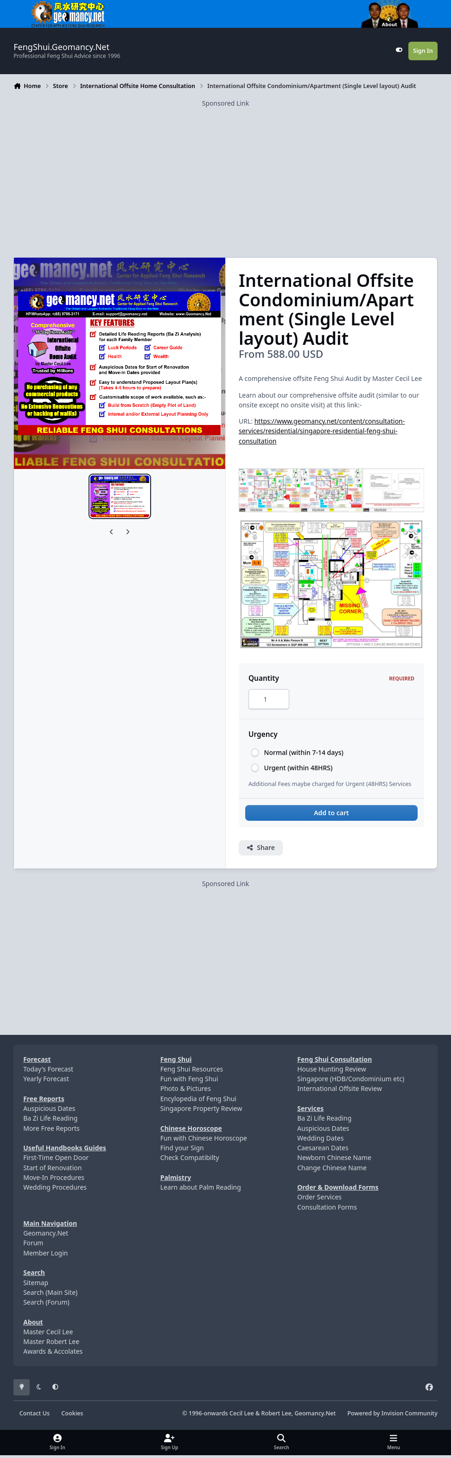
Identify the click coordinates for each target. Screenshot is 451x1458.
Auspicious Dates (49, 1111)
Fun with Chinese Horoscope (203, 1140)
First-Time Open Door (56, 1160)
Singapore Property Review (201, 1111)
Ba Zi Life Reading (50, 1120)
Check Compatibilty (189, 1160)
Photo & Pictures (185, 1091)
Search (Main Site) (50, 1295)
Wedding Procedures (55, 1189)
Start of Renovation (52, 1170)
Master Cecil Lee (48, 1334)
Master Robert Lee (51, 1344)
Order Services (319, 1199)
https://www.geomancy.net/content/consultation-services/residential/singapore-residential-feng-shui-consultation (322, 431)
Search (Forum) (46, 1304)
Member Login (45, 1255)
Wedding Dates (320, 1140)
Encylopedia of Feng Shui (198, 1101)
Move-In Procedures (53, 1180)
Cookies (72, 1416)
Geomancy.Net (45, 1235)
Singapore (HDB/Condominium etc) (350, 1081)
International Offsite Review (339, 1091)
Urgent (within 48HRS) (298, 770)
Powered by (392, 1416)
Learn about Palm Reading (200, 1189)
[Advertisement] (225, 173)
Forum (33, 1245)
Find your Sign (182, 1150)
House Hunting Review (331, 1071)
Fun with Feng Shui (189, 1081)
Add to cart (331, 815)
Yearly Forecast (46, 1081)
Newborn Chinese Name (334, 1160)
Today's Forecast (48, 1071)
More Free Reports (51, 1130)
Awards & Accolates (53, 1354)
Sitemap (35, 1285)
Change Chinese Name (332, 1170)
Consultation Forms (327, 1209)
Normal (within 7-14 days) (303, 755)
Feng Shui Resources (191, 1071)
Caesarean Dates (322, 1150)
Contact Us (34, 1416)
